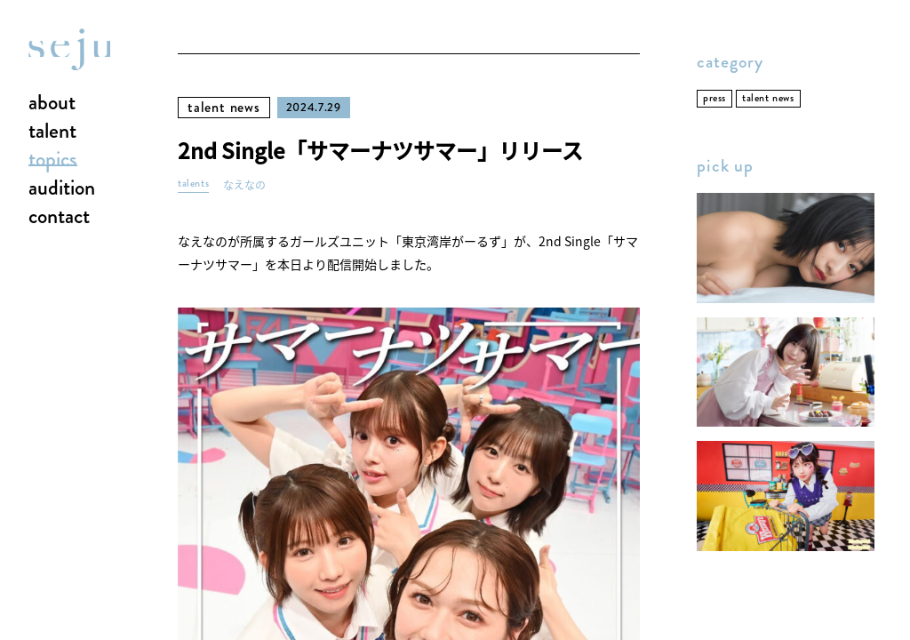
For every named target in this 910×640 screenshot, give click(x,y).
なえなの (244, 185)
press (714, 98)
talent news (224, 107)
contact (59, 216)
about (52, 103)
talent (52, 131)
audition (61, 188)
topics (52, 160)
